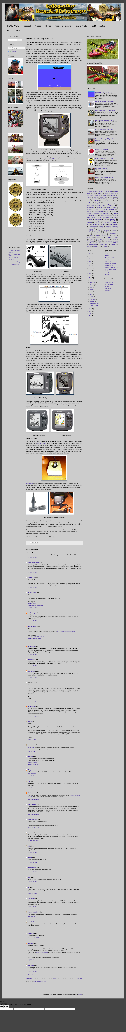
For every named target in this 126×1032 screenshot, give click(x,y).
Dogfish (97, 203)
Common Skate (112, 199)
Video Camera (93, 244)
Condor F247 (31, 747)
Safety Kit (97, 232)
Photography (95, 224)
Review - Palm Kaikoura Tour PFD (104, 177)
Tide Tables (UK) (109, 282)
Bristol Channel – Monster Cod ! (104, 129)
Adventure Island (91, 191)
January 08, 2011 (32, 557)
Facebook (27, 26)
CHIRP (111, 197)
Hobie (105, 213)
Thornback (90, 241)
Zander (105, 246)
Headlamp (96, 213)
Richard (29, 857)
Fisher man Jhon (32, 819)
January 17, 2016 (32, 852)
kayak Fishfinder (32, 762)
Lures (106, 219)
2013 (90, 273)
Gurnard (89, 213)
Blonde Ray (97, 195)
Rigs (99, 230)
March (92, 296)
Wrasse (89, 246)
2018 (90, 261)
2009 (90, 311)
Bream (104, 195)
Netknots (11, 260)
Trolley (90, 242)
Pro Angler (107, 226)
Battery (106, 193)
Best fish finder (32, 773)
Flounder (115, 207)
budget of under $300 (42, 952)
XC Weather (108, 286)
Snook (91, 235)
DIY (88, 203)
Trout (101, 242)
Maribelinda (30, 922)
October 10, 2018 (32, 971)
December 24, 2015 (33, 840)
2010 (90, 308)
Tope (99, 241)
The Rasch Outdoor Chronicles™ (66, 631)
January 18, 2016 (32, 862)
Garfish (96, 209)
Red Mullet (97, 227)
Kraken (99, 217)
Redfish (104, 228)
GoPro (107, 211)
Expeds (110, 205)
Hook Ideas (108, 261)
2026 (90, 254)
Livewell (116, 217)
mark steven (31, 898)
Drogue (114, 203)
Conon (103, 200)
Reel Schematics (98, 26)
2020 (90, 256)
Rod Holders (106, 230)
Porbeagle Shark (93, 226)
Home (54, 978)
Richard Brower (32, 867)
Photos (48, 26)
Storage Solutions (112, 237)
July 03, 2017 (31, 959)
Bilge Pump (113, 193)
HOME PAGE (13, 26)
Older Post (79, 978)
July (91, 287)
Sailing (106, 232)
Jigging (88, 217)
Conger (95, 200)
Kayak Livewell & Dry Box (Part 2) (104, 120)
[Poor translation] (6, 1006)
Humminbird (29, 483)
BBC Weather (109, 284)
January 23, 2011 (32, 666)
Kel (28, 887)
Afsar (29, 877)
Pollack (116, 224)
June (91, 289)
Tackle (106, 239)
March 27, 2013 (32, 739)
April (91, 294)
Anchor (100, 191)
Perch (114, 222)
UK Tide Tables (13, 30)
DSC (93, 205)
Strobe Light (99, 239)
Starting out (100, 237)
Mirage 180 (98, 221)
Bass (99, 193)
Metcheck (108, 290)
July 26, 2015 (31, 787)
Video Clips (103, 244)
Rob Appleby (31, 577)
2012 (90, 275)
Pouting (101, 226)
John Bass (30, 965)
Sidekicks (94, 233)
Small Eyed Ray (103, 234)
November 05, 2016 (33, 938)
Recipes (90, 228)
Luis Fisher (30, 933)
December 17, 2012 (33, 701)
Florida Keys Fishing (33, 562)
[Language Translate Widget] (16, 48)
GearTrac (89, 211)
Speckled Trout (105, 235)
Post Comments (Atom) (39, 981)
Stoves (91, 239)
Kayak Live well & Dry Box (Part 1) (104, 101)
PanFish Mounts (106, 222)
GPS (113, 211)
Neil (28, 846)
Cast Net (96, 197)
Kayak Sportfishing (110, 265)
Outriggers (89, 222)
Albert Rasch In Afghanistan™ (36, 605)
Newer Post (29, 978)
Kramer (29, 833)
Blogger (29, 770)
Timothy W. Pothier (33, 912)
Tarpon (114, 239)
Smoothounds (113, 234)
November (93, 282)
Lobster (90, 219)
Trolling (96, 242)
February (92, 299)
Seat (112, 232)
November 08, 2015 (33, 827)
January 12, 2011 (32, 607)
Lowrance (97, 219)
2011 (90, 278)
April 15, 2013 (31, 751)
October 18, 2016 (32, 928)
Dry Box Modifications (101, 168)
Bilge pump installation (101, 149)
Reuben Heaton (112, 228)
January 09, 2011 (32, 572)
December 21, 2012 (33, 716)
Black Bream (89, 195)
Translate (12, 51)
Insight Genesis (105, 215)
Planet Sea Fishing (14, 262)
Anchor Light (108, 191)
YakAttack (96, 246)
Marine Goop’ (41, 443)
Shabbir (29, 721)
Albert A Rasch (31, 592)
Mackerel (112, 219)
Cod (102, 199)
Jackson (114, 215)
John (28, 781)
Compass (89, 200)
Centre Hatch (103, 197)
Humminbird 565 (50, 159)
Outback (112, 221)
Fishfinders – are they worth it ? (103, 92)
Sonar (97, 235)
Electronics (100, 205)
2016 (90, 266)
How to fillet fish (13, 258)
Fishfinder (100, 207)
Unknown (30, 756)
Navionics (105, 221)
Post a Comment (32, 975)
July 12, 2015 (31, 776)
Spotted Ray (90, 237)
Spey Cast (114, 235)
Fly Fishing (89, 209)
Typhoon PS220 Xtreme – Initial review (105, 159)
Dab (115, 200)
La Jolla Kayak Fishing (111, 267)
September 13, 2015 (33, 799)
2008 (90, 313)
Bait (94, 193)
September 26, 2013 (33, 764)
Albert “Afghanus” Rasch (34, 638)
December (93, 280)
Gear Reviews (107, 209)
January (92, 301)
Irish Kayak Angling (110, 263)
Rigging (90, 230)
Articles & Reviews (63, 26)
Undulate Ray (108, 242)
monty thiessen (31, 804)
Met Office (108, 288)
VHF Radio (115, 242)
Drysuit (88, 205)
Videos (38, 26)
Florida (108, 207)
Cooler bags (109, 200)
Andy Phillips (31, 659)
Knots (93, 217)
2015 (90, 268)
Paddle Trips (97, 222)
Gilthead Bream (99, 211)
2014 (90, 270)
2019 (90, 258)
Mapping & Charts (90, 221)
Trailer (116, 241)
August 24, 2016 (32, 916)
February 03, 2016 (33, 893)
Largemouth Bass (107, 217)
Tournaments (108, 241)
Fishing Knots (81, 26)
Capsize (89, 197)
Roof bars (114, 230)
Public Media (115, 226)
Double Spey (107, 203)
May (91, 292)
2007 (90, 316)
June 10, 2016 (32, 906)
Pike (104, 224)
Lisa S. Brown (31, 793)
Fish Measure (90, 207)
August (92, 285)
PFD (88, 224)
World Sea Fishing (14, 264)
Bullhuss (112, 195)
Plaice (110, 224)
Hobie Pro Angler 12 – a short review (105, 110)
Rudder (89, 232)
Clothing (94, 199)
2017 (90, 263)
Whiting (113, 244)
